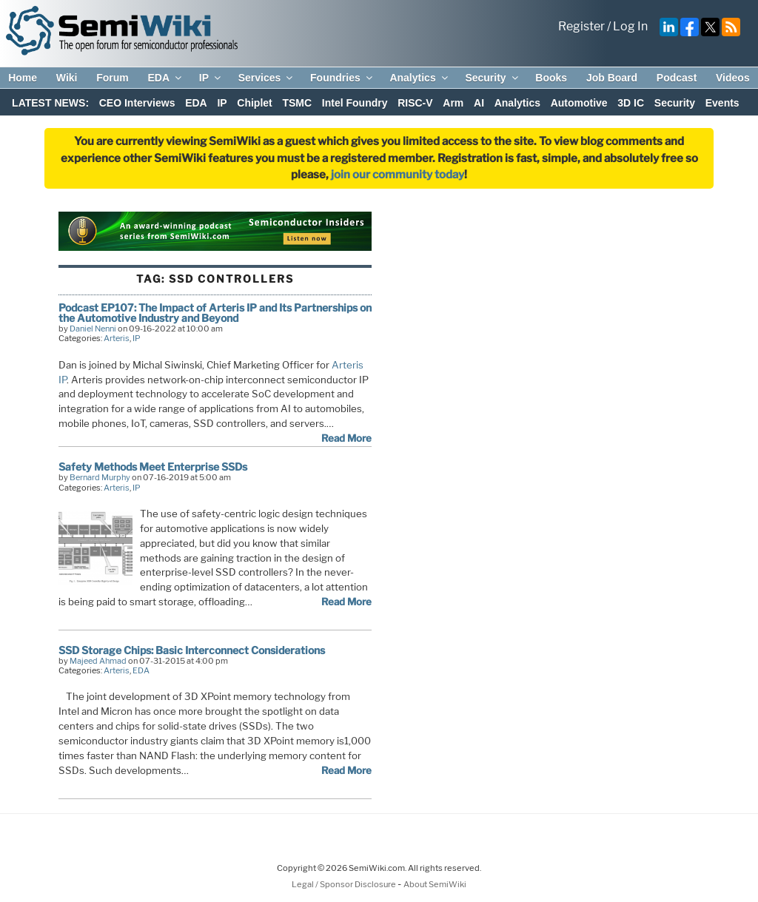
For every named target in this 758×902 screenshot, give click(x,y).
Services (266, 78)
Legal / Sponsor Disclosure (345, 884)
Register (581, 26)
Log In (630, 26)
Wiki (67, 78)
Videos (733, 78)
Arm (453, 103)
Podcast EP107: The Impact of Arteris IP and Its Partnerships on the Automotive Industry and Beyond (215, 312)
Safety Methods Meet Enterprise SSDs (152, 466)
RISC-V (415, 103)
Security (492, 78)
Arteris (117, 338)
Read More (346, 438)
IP (211, 78)
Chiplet (254, 103)
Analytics (419, 78)
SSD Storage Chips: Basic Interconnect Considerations (191, 650)
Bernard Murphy (100, 477)
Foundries (342, 78)
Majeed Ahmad (98, 661)
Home (22, 78)
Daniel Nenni (93, 328)
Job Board (611, 78)
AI (479, 103)
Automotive (579, 103)
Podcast (677, 78)
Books (551, 78)
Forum (112, 78)
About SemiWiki (434, 884)
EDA (165, 78)
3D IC (630, 103)
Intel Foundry (355, 103)
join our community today (397, 174)
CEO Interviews (137, 103)
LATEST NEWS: (50, 103)
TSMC (297, 103)
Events (722, 103)
